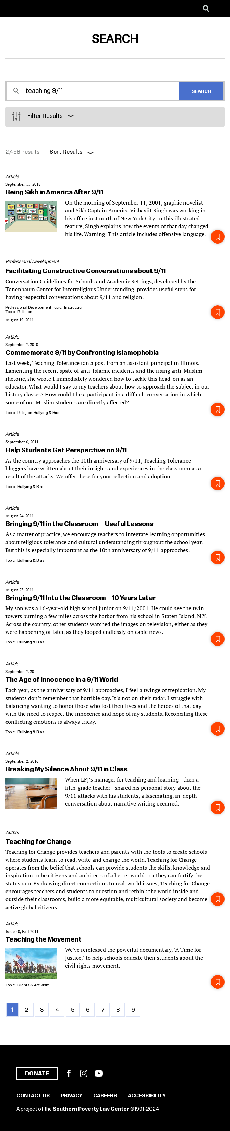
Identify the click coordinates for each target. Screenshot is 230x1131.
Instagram (84, 1073)
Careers (105, 1096)
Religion (24, 312)
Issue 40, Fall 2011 (21, 931)
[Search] (206, 8)
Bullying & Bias (47, 413)
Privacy (71, 1096)
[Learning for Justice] (32, 8)
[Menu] (220, 8)
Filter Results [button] (45, 116)
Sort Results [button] (66, 152)
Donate (37, 1074)
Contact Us (33, 1096)
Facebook (68, 1073)
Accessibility (147, 1096)
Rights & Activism (33, 985)
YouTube (99, 1073)
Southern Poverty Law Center (91, 1109)
